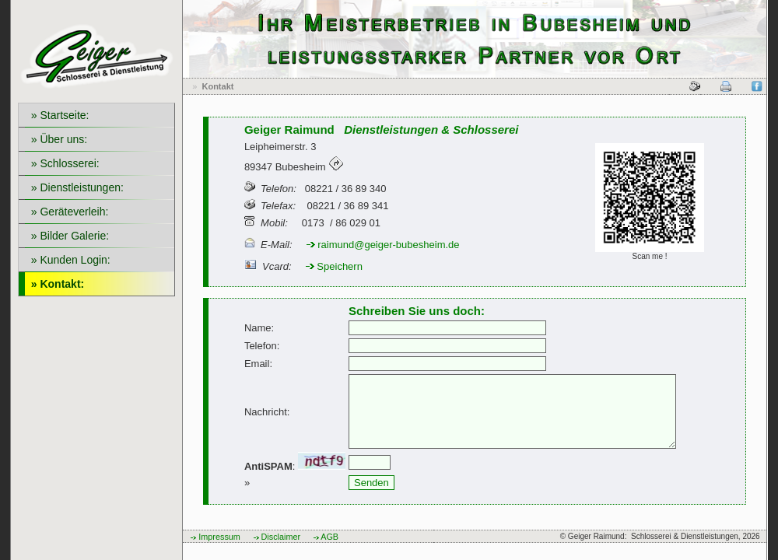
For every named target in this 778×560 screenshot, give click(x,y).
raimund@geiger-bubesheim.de (383, 244)
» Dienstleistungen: (74, 187)
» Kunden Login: (67, 260)
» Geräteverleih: (66, 211)
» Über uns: (56, 139)
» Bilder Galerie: (67, 235)
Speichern (334, 266)
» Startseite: (57, 115)
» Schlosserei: (62, 163)
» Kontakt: (54, 284)
